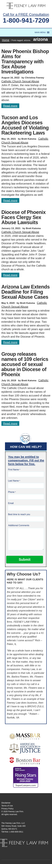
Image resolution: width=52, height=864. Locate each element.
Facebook (23, 849)
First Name (13, 469)
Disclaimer (5, 803)
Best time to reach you (19, 514)
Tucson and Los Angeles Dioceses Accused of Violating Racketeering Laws (25, 125)
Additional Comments (18, 525)
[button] (40, 32)
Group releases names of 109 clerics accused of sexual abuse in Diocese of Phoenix (24, 364)
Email (11, 503)
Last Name (13, 481)
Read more (10, 105)
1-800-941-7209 (26, 20)
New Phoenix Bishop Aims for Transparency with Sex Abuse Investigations (25, 62)
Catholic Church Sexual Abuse (20, 81)
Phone (11, 492)
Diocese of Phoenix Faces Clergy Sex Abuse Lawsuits (23, 217)
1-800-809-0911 (16, 832)
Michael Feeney (25, 780)
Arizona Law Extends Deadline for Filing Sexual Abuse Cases (25, 292)
